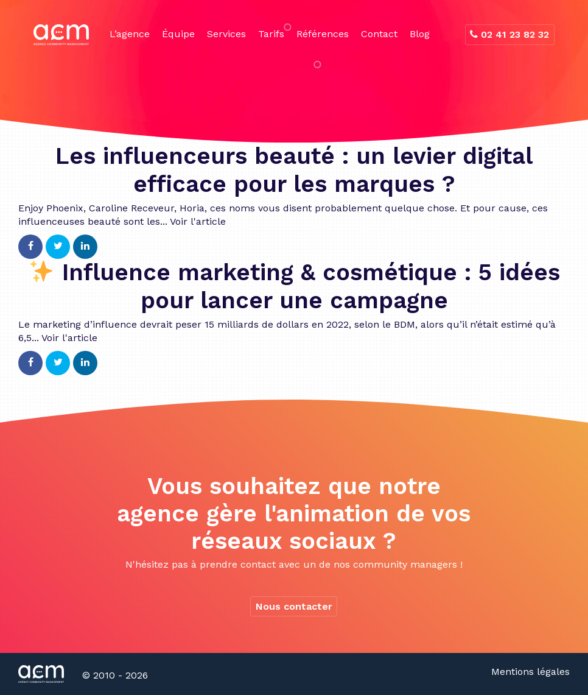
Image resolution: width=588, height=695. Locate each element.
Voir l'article (198, 221)
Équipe (178, 34)
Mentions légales (530, 671)
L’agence (130, 34)
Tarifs (271, 34)
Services (226, 34)
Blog (420, 34)
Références (322, 34)
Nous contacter (294, 606)
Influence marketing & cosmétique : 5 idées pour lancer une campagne (295, 286)
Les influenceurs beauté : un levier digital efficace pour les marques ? (294, 170)
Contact (379, 34)
